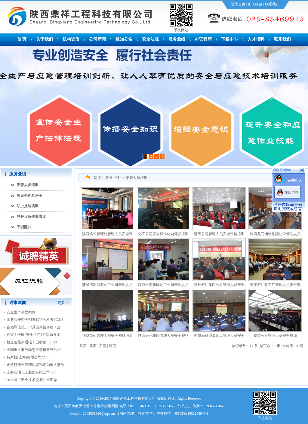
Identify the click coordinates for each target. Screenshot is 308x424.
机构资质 (71, 39)
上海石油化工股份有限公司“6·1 (31, 372)
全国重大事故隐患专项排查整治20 (34, 350)
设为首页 (238, 4)
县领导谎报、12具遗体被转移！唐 (34, 327)
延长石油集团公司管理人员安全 (219, 285)
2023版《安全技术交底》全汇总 (32, 380)
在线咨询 (291, 192)
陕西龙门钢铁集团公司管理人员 (275, 234)
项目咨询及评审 (29, 195)
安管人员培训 (27, 185)
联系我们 (272, 4)
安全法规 (150, 39)
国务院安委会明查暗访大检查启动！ (35, 320)
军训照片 (24, 227)
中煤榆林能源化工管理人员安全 (219, 335)
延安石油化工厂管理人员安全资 (275, 285)
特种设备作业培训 (31, 216)
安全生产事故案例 (21, 312)
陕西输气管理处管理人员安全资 (107, 234)
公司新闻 (97, 39)
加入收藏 (255, 4)
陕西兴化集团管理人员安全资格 (163, 335)
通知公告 (124, 39)
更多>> (63, 303)
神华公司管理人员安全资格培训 (107, 335)
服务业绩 (176, 39)
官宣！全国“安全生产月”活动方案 (33, 335)
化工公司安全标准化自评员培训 (163, 234)
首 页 (22, 39)
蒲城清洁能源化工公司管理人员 (107, 285)
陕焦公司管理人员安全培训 (275, 335)
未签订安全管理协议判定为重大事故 (35, 365)
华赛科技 (163, 413)
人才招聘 (256, 39)
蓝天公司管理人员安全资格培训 (219, 234)
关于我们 (44, 39)
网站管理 (126, 413)
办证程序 (203, 39)
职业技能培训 (27, 206)
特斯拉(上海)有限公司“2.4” (28, 357)
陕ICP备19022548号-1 (191, 413)
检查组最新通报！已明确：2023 (32, 342)
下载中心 (229, 39)
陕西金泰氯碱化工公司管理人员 (163, 285)
